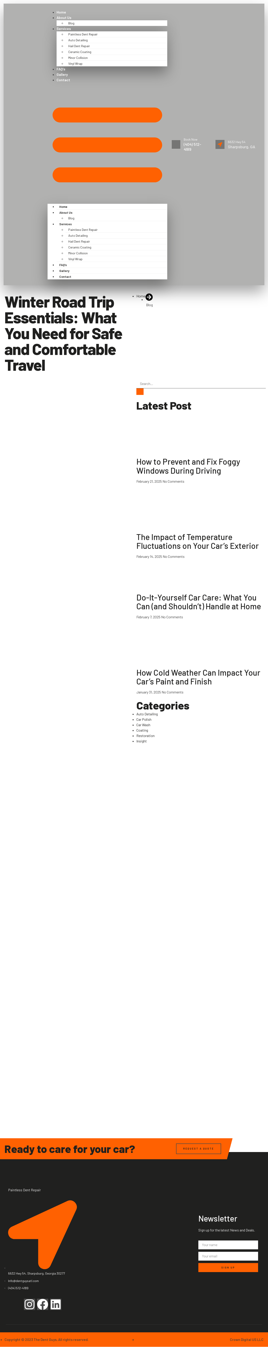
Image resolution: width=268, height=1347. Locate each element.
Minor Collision (78, 58)
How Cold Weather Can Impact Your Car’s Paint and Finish (198, 677)
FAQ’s (61, 69)
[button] (107, 143)
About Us (64, 17)
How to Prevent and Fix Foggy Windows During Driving (188, 466)
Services (64, 28)
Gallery (62, 74)
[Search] (140, 391)
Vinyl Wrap (75, 63)
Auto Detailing (78, 40)
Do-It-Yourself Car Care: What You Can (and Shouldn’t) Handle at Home (198, 601)
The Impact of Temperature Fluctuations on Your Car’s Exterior (197, 541)
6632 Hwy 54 (236, 142)
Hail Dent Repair (79, 46)
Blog (71, 23)
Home (61, 12)
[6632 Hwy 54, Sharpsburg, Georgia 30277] (134, 1210)
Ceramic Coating (79, 52)
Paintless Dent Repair (83, 34)
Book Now (191, 139)
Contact (63, 80)
